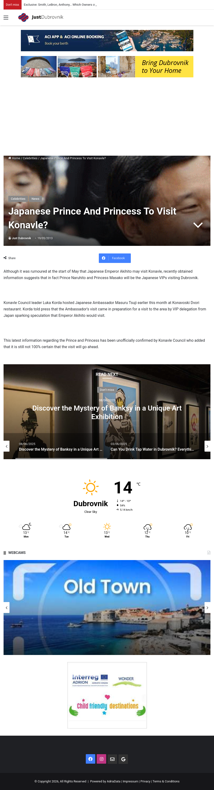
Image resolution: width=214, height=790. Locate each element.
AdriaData (113, 781)
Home (14, 158)
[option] (107, 411)
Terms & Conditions (166, 781)
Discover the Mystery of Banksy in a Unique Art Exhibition (107, 412)
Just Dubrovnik (21, 238)
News (35, 199)
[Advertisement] (107, 117)
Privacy (145, 781)
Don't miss (107, 390)
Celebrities (30, 158)
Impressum (130, 781)
